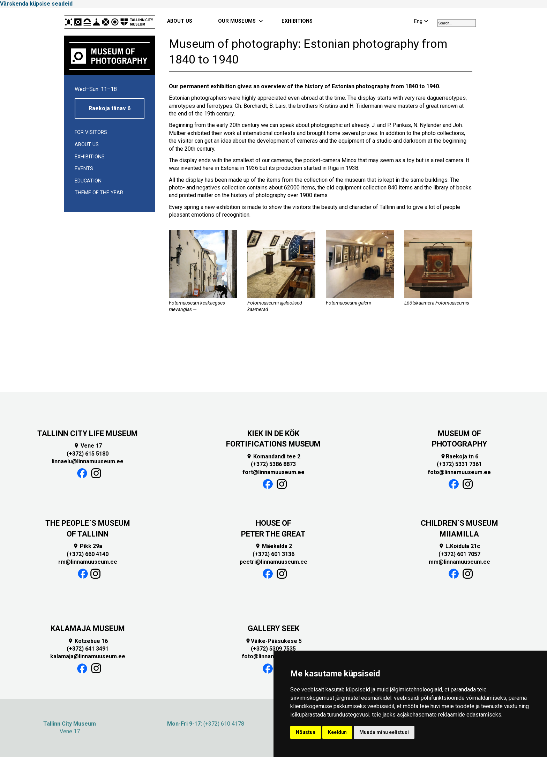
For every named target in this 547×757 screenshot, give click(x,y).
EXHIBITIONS (297, 21)
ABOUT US (179, 21)
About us (87, 145)
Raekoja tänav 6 (109, 108)
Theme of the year (99, 193)
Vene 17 (88, 445)
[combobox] (456, 23)
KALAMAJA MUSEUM (88, 628)
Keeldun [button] (337, 732)
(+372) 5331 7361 (459, 464)
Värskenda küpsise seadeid (36, 3)
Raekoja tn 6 (459, 456)
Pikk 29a (87, 546)
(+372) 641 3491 (87, 648)
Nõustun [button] (305, 732)
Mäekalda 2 (273, 546)
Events (84, 169)
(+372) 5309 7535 (273, 648)
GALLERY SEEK (273, 628)
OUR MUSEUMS (237, 21)
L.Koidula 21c (459, 546)
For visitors (91, 132)
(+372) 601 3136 (273, 554)
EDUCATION (88, 181)
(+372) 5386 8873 (273, 464)
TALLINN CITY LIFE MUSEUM (87, 433)
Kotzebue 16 (88, 641)
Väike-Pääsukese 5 (273, 641)
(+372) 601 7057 (459, 554)
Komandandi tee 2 (273, 456)
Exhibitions (90, 157)
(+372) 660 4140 (87, 554)
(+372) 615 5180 (87, 453)
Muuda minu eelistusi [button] (384, 732)
